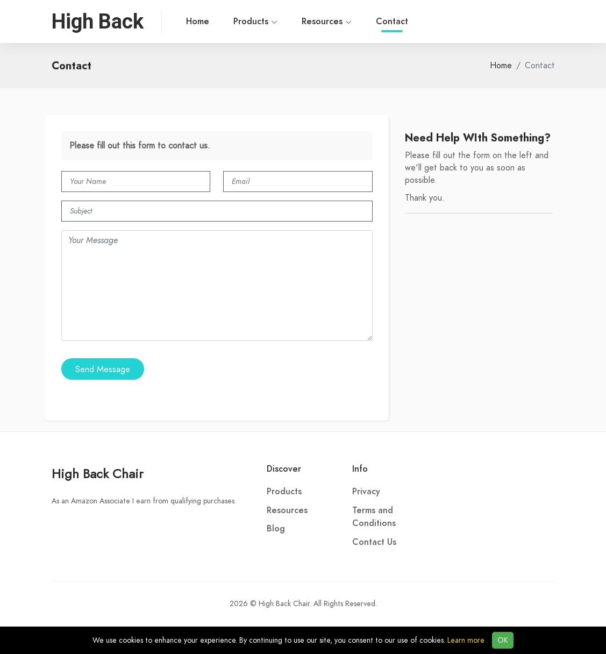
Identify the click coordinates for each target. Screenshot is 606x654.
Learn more (465, 640)
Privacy (366, 491)
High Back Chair (97, 473)
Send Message (102, 369)
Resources (327, 21)
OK (502, 640)
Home (197, 21)
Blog (276, 529)
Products (255, 21)
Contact (392, 24)
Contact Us (374, 542)
